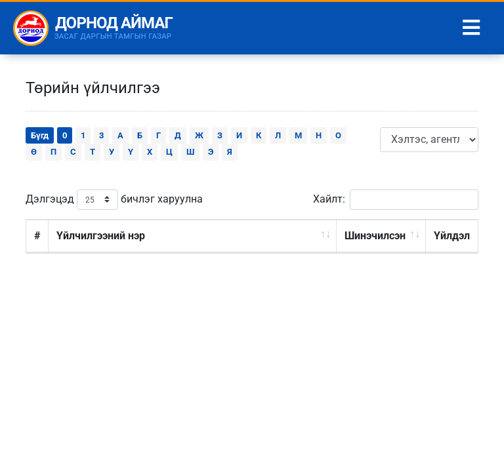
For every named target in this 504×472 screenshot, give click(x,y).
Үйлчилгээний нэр (100, 235)
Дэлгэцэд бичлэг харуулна (114, 199)
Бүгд (40, 135)
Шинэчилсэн (375, 235)
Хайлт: (395, 199)
